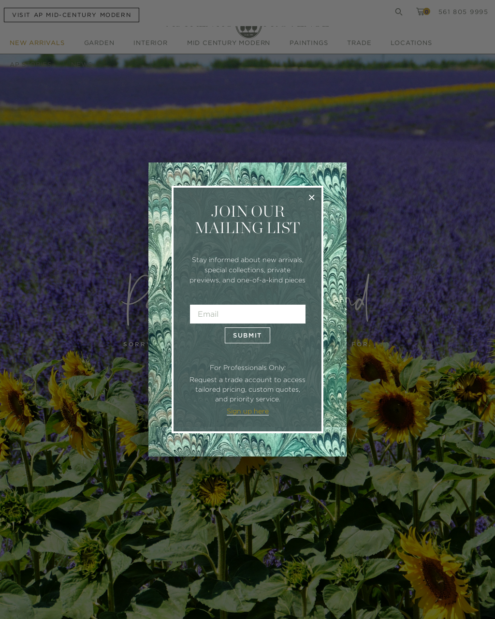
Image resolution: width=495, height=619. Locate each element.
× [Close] (311, 197)
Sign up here (248, 411)
